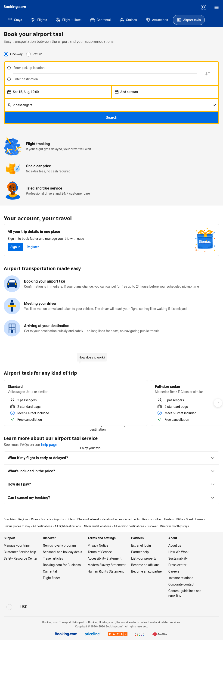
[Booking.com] (15, 7)
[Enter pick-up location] (104, 67)
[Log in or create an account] (203, 7)
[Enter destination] (104, 79)
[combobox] (101, 67)
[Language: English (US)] (9, 607)
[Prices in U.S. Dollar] (24, 607)
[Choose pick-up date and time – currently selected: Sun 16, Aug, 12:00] (165, 92)
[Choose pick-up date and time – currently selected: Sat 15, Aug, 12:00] (58, 92)
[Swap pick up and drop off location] (207, 73)
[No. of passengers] (111, 105)
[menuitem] (15, 20)
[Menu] (216, 7)
